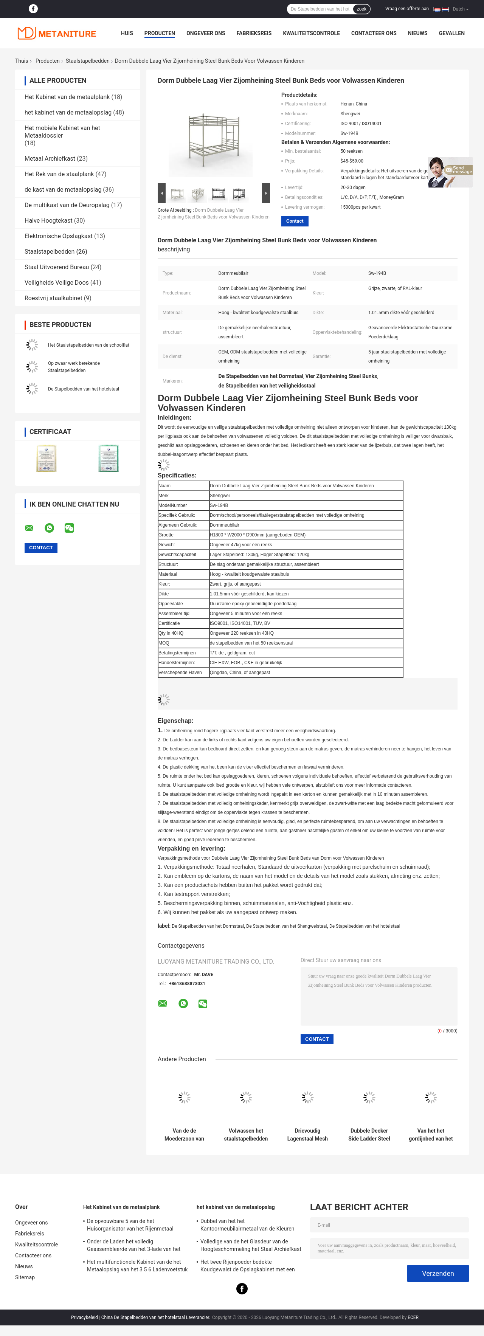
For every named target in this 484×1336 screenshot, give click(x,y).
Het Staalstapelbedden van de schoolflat (88, 345)
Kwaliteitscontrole (311, 33)
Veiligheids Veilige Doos (57, 282)
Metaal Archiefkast (50, 158)
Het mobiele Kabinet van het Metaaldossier (62, 131)
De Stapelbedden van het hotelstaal (83, 389)
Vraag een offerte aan (407, 8)
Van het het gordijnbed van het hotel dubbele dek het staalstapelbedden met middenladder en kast (431, 1135)
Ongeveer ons (205, 33)
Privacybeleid (84, 1317)
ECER (413, 1317)
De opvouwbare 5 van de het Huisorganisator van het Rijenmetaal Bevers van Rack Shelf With (130, 1226)
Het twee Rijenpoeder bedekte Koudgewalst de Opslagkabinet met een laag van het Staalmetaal (247, 1267)
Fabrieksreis (254, 33)
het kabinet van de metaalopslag (68, 112)
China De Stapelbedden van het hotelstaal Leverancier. (156, 1317)
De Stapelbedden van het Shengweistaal (286, 926)
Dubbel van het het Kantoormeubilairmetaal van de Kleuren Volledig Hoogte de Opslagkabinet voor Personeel (247, 1226)
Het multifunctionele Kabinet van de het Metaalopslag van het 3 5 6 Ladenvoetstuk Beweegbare (137, 1267)
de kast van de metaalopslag (63, 189)
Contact (295, 221)
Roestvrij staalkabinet (53, 298)
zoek (361, 9)
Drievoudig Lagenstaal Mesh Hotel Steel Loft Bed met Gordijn (307, 1135)
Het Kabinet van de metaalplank (67, 97)
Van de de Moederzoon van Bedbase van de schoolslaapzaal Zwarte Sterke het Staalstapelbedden (184, 1135)
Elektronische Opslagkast (59, 236)
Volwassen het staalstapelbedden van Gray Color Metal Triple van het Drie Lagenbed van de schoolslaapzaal (246, 1135)
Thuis (21, 61)
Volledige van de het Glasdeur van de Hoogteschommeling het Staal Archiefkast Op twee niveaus (250, 1246)
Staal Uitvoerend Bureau (57, 267)
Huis (127, 33)
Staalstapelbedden (88, 61)
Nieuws (418, 33)
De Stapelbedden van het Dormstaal (208, 926)
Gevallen (452, 33)
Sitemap (25, 1277)
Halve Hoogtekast (49, 220)
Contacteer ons (374, 33)
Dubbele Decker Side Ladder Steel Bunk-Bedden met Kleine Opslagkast (369, 1135)
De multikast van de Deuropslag (67, 205)
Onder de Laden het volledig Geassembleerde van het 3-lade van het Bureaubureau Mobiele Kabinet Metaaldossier (133, 1246)
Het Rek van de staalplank (59, 174)
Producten (159, 33)
